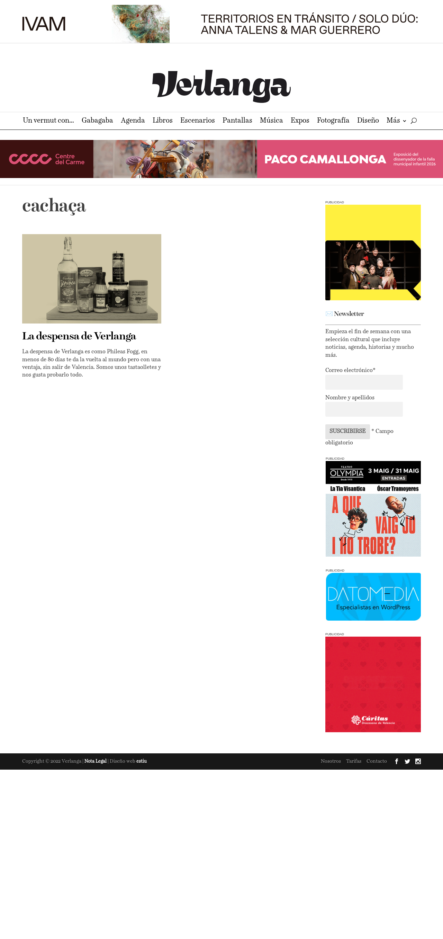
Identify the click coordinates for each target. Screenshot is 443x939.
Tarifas (353, 761)
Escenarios (197, 121)
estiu (141, 761)
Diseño (368, 121)
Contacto (377, 761)
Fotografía (333, 121)
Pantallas (237, 121)
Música (271, 121)
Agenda (133, 121)
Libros (163, 121)
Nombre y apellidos (349, 398)
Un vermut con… (48, 121)
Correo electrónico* (350, 370)
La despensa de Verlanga (79, 336)
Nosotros (331, 761)
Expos (300, 121)
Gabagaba (97, 121)
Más (393, 121)
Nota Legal (96, 761)
